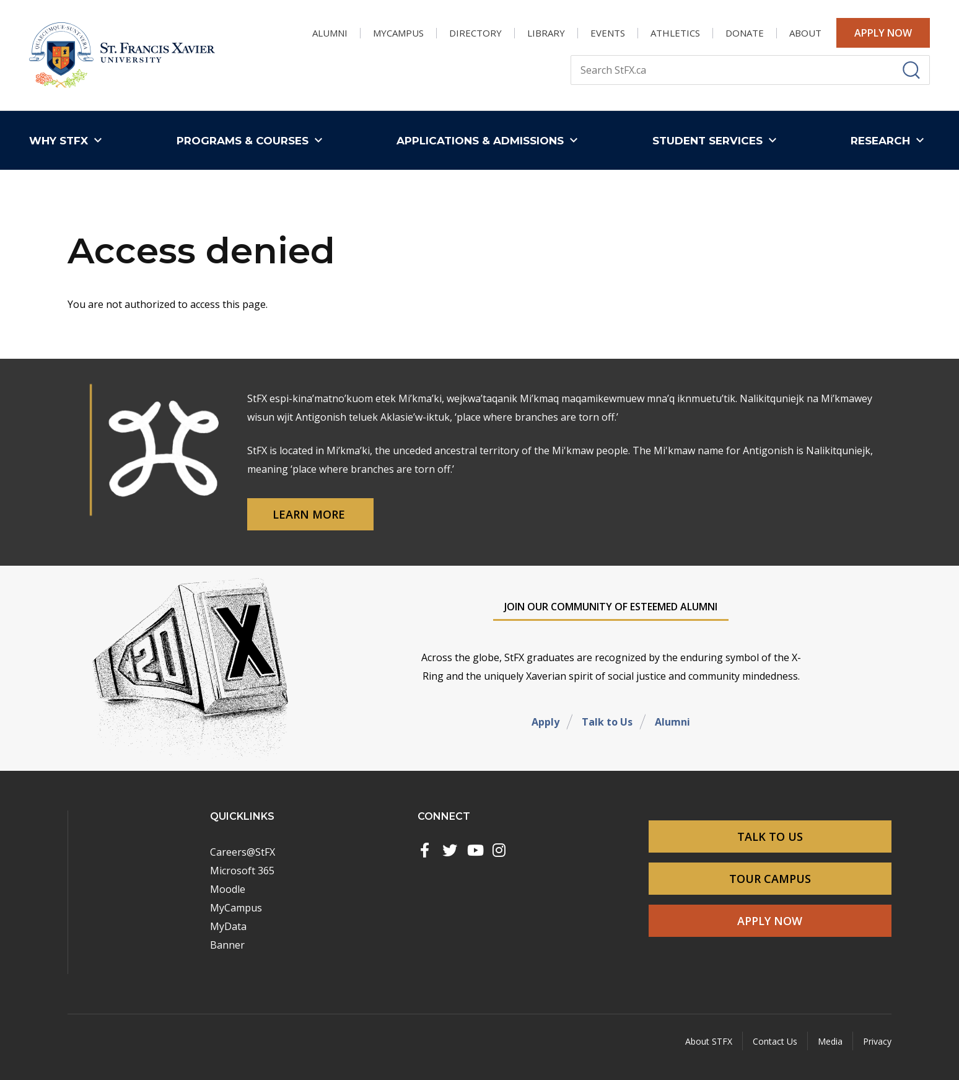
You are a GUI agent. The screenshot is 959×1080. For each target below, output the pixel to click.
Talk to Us (607, 722)
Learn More (310, 514)
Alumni (672, 722)
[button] (68, 140)
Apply (545, 722)
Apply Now (883, 33)
